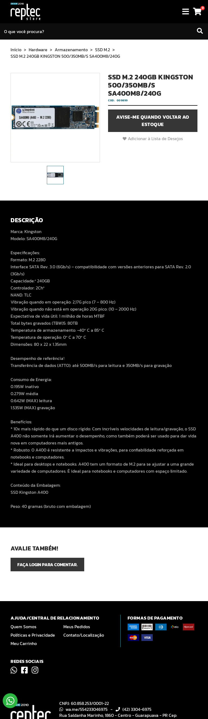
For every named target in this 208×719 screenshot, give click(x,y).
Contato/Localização (83, 635)
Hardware (38, 49)
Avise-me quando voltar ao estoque (152, 120)
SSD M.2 (102, 49)
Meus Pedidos (76, 626)
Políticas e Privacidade (33, 635)
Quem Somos (23, 626)
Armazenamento (71, 49)
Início (16, 49)
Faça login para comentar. (47, 564)
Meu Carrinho (24, 643)
